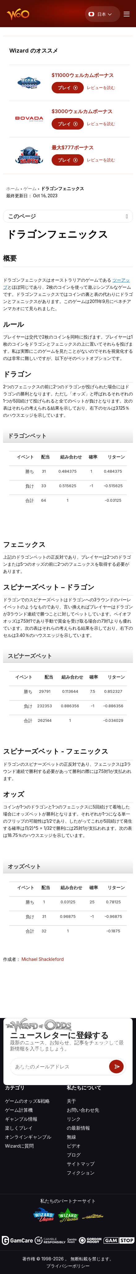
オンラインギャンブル (28, 1137)
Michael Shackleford (43, 959)
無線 (71, 1137)
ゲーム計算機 (19, 1110)
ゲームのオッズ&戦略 (27, 1101)
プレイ (68, 87)
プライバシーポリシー (68, 1265)
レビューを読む (101, 88)
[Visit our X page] (24, 1066)
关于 (71, 1101)
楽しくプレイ (19, 1128)
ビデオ (74, 1146)
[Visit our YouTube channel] (10, 1066)
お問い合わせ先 (83, 1110)
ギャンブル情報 (21, 1119)
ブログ (74, 1155)
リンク (74, 1119)
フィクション (81, 1173)
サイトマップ (81, 1164)
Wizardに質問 (19, 1146)
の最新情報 (78, 1128)
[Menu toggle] (125, 14)
